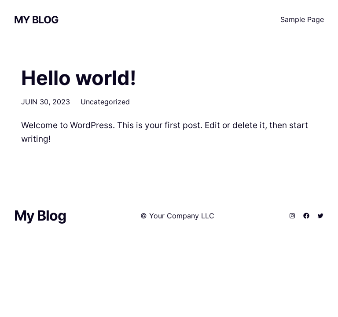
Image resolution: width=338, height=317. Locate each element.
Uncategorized (105, 101)
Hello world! (78, 77)
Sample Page (302, 19)
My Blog (36, 20)
